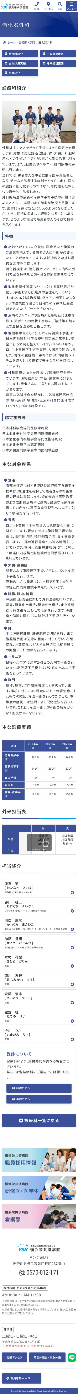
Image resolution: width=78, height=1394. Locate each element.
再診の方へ (23, 1099)
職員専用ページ (20, 1378)
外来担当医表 (55, 63)
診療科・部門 (27, 42)
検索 (59, 8)
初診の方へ (23, 1088)
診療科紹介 (16, 54)
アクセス (48, 8)
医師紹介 (14, 73)
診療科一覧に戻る (41, 1120)
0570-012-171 (39, 1272)
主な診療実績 (17, 63)
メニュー (71, 8)
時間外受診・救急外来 (47, 1357)
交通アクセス (14, 1357)
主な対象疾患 (55, 54)
